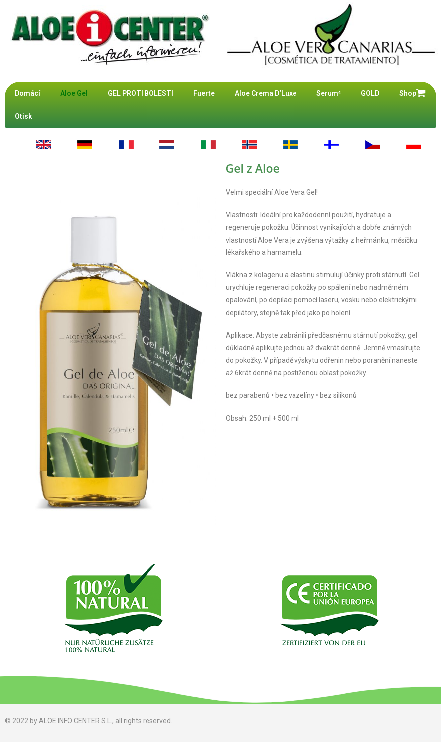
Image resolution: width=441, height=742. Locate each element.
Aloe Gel (74, 93)
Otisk (23, 116)
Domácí (27, 93)
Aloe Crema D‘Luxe (265, 93)
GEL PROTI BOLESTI (140, 93)
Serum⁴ (328, 93)
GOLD (370, 93)
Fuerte (204, 93)
